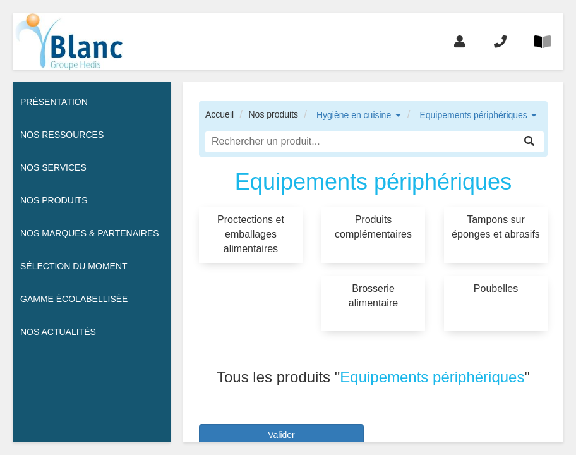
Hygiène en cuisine (353, 115)
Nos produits (273, 114)
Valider (281, 435)
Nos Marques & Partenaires (89, 233)
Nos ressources (62, 135)
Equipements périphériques (473, 115)
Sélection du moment (74, 266)
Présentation (54, 102)
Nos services (53, 167)
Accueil (219, 114)
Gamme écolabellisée (74, 299)
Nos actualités (58, 332)
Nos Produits (54, 200)
